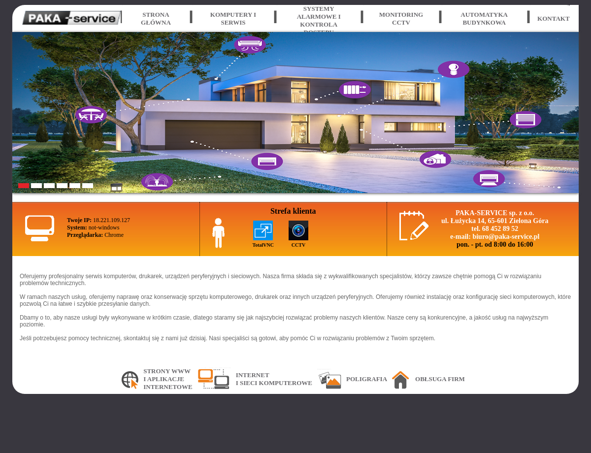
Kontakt (553, 18)
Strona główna (156, 18)
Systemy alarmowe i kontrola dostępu (319, 20)
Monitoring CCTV (401, 18)
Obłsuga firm (440, 379)
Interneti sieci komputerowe (274, 379)
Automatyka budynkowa (484, 18)
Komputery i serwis (233, 18)
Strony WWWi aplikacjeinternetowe (167, 378)
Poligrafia (366, 379)
